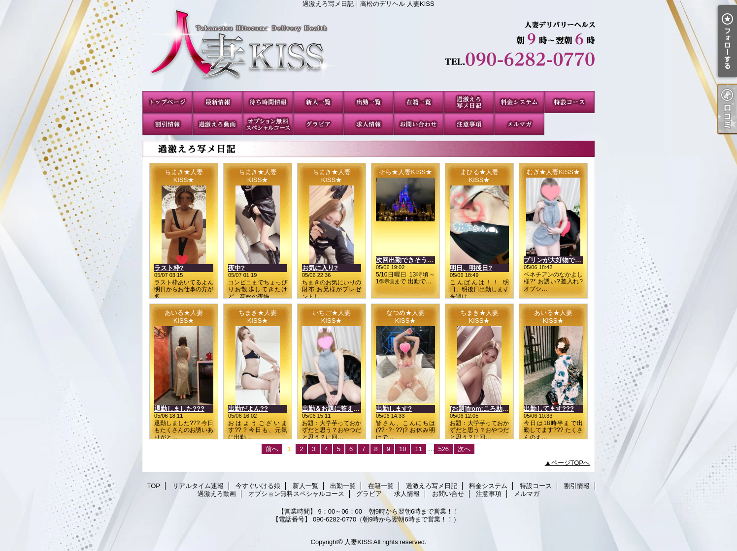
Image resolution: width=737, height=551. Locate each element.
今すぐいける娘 (268, 102)
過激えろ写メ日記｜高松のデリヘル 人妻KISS (368, 49)
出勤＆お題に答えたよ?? (338, 408)
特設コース (569, 102)
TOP (167, 102)
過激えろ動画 (218, 124)
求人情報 (368, 124)
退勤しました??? (179, 408)
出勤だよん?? (248, 408)
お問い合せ (419, 124)
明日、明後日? (471, 268)
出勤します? (394, 408)
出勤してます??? (549, 408)
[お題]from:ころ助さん (482, 408)
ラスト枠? (169, 268)
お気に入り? (320, 268)
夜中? (236, 268)
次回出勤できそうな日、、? (416, 260)
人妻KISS (358, 542)
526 (443, 449)
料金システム (519, 102)
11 (418, 449)
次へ (464, 449)
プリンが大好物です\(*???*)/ (565, 260)
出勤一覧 (368, 102)
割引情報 (167, 124)
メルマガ (519, 124)
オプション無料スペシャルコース (268, 124)
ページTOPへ (570, 462)
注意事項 (469, 124)
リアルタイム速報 (218, 102)
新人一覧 (318, 102)
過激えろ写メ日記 (469, 102)
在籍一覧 (419, 102)
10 (402, 449)
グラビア (318, 124)
